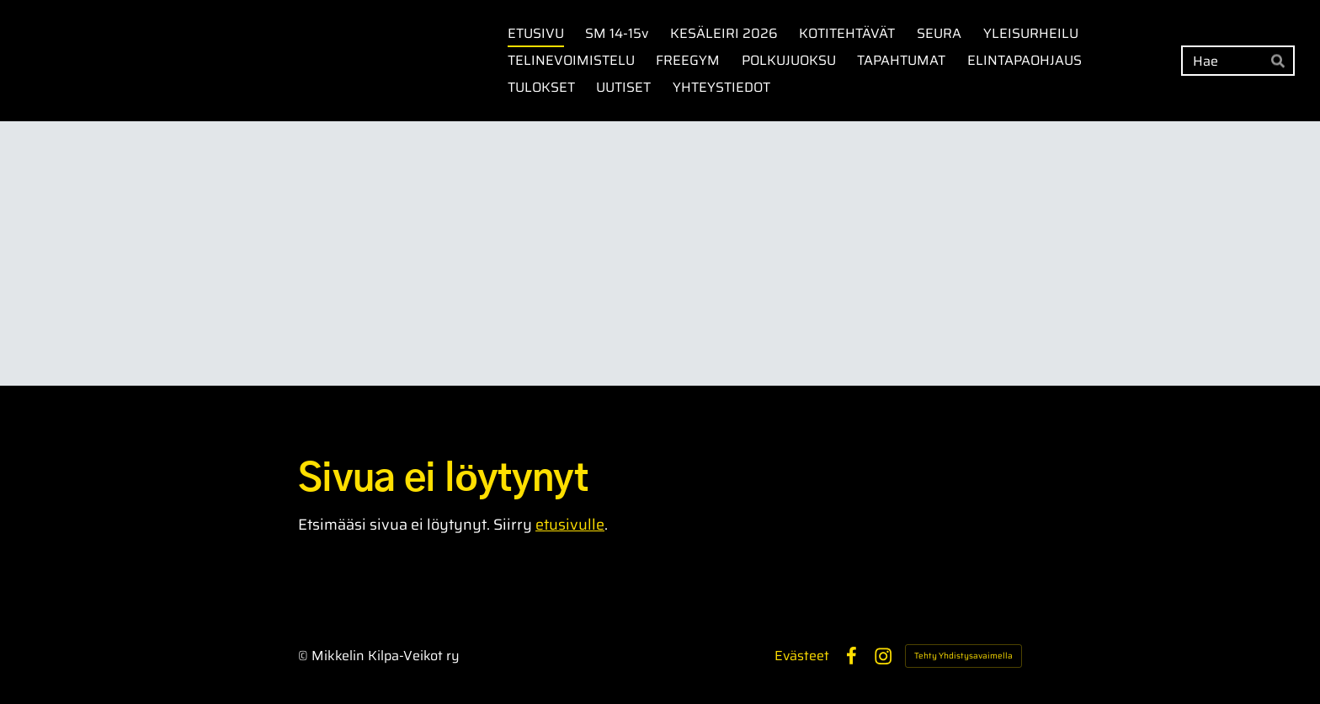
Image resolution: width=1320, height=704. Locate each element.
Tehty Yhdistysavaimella (963, 655)
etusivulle (569, 524)
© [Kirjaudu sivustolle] (304, 655)
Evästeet (801, 656)
